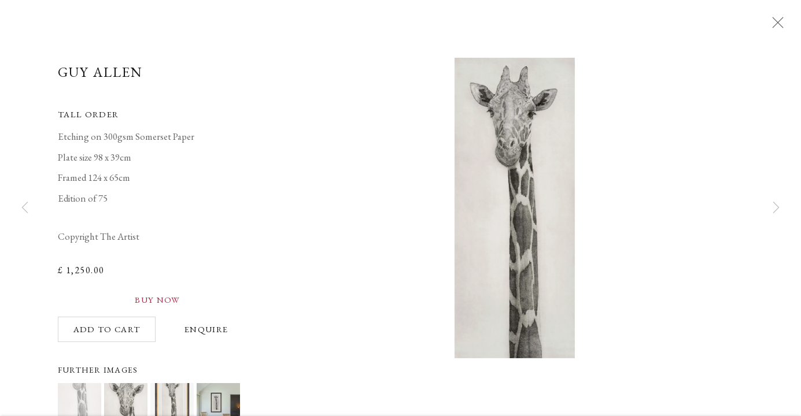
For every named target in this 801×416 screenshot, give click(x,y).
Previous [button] (25, 208)
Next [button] (776, 208)
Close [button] (778, 26)
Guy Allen (100, 77)
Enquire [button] (206, 333)
